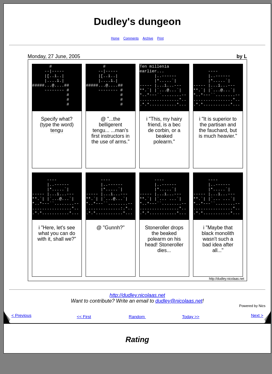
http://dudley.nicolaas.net (137, 312)
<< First (84, 333)
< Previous (17, 332)
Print (160, 38)
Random (137, 333)
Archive (148, 38)
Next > (261, 332)
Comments (131, 38)
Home (115, 38)
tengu (57, 139)
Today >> (190, 333)
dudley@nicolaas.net (178, 318)
